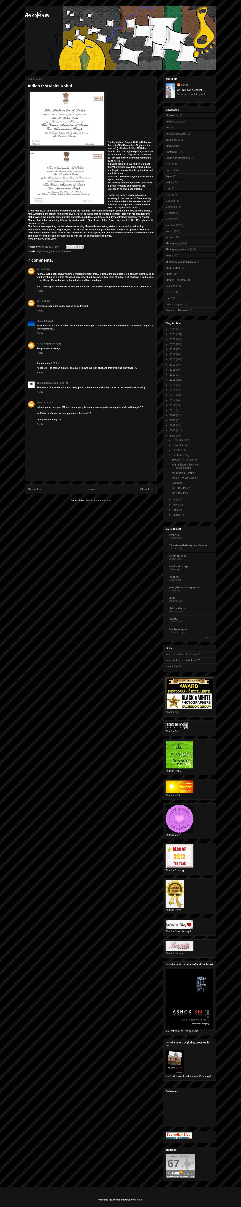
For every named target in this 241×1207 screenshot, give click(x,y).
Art (167, 127)
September (179, 455)
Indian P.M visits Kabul (185, 477)
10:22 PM (48, 402)
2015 (172, 384)
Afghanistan (42, 251)
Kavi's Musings (178, 566)
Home (91, 489)
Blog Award (172, 145)
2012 (172, 400)
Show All (209, 637)
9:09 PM (55, 363)
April (176, 509)
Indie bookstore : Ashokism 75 (183, 660)
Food (169, 164)
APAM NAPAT (44, 343)
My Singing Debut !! (183, 472)
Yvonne (174, 576)
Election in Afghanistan (185, 459)
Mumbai (170, 212)
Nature (169, 231)
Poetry (169, 255)
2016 (172, 379)
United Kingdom (175, 304)
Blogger (138, 1199)
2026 (172, 328)
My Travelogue (178, 629)
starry (40, 321)
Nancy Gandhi (174, 666)
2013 (172, 394)
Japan (169, 176)
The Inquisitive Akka (48, 383)
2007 (172, 425)
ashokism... (38, 15)
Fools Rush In (178, 556)
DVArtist (174, 535)
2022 (172, 349)
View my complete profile (191, 94)
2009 (172, 415)
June (176, 499)
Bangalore (171, 139)
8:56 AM (48, 321)
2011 (172, 405)
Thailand (171, 286)
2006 (172, 430)
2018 (172, 369)
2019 (172, 364)
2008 (172, 420)
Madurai (170, 200)
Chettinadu (172, 152)
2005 (172, 435)
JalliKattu (177, 482)
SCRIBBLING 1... (182, 493)
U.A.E (169, 298)
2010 (172, 410)
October (178, 450)
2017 (172, 374)
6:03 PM (63, 383)
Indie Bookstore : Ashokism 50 (183, 654)
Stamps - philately (176, 279)
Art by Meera (177, 608)
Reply (40, 291)
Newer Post (35, 489)
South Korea (173, 267)
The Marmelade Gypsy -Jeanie (188, 545)
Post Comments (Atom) (98, 500)
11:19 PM (45, 301)
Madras (170, 194)
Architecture (172, 121)
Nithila (169, 237)
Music (169, 218)
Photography (173, 243)
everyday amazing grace (184, 587)
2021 (172, 354)
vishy (40, 402)
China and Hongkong (178, 157)
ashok (184, 84)
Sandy (173, 618)
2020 (172, 359)
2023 (172, 344)
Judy (172, 597)
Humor (169, 170)
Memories (171, 206)
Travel (169, 292)
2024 (172, 339)
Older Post (147, 489)
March (177, 514)
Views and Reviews (60, 251)
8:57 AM (56, 343)
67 (173, 1163)
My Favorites (173, 225)
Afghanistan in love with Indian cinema (185, 466)
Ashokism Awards (176, 133)
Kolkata (170, 182)
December (179, 440)
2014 (172, 389)
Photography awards (177, 249)
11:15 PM (45, 269)
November (179, 445)
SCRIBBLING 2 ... (182, 488)
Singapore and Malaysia (179, 261)
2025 (172, 334)
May (175, 504)
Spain (169, 273)
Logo (168, 188)
